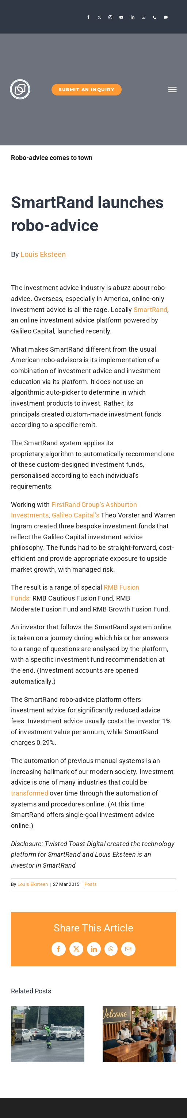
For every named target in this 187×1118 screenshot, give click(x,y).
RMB (111, 587)
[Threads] (166, 17)
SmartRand (150, 309)
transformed (29, 793)
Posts (90, 884)
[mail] (143, 17)
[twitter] (99, 17)
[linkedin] (132, 17)
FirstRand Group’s (77, 504)
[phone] (154, 17)
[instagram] (110, 17)
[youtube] (121, 17)
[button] (16, 1034)
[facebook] (88, 17)
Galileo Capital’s (76, 515)
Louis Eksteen (43, 254)
